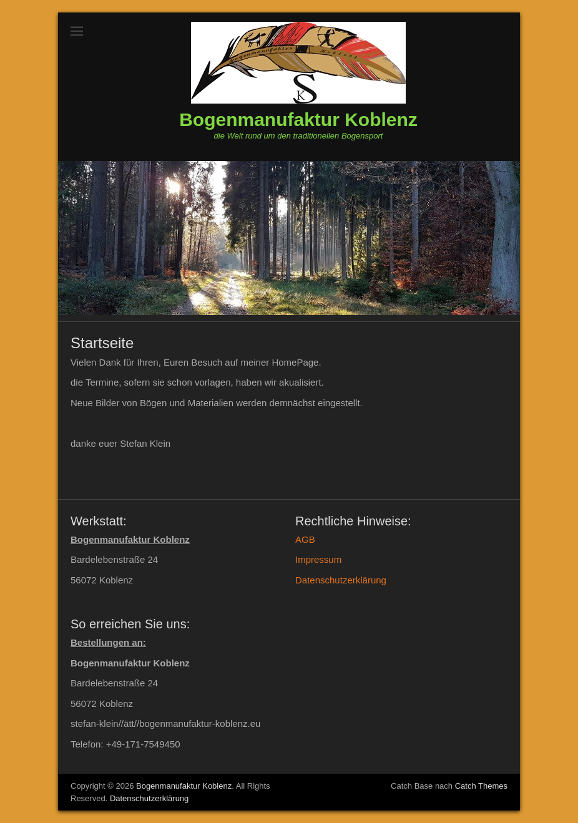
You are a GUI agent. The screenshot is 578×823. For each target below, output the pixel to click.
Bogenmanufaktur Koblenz (298, 119)
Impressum (318, 559)
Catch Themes (481, 786)
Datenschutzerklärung (340, 580)
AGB (305, 539)
